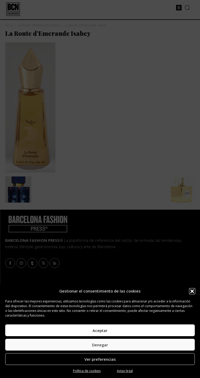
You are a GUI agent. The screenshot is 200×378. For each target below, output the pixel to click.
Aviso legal (125, 371)
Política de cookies (87, 371)
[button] (192, 291)
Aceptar (100, 330)
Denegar (100, 344)
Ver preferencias (100, 359)
